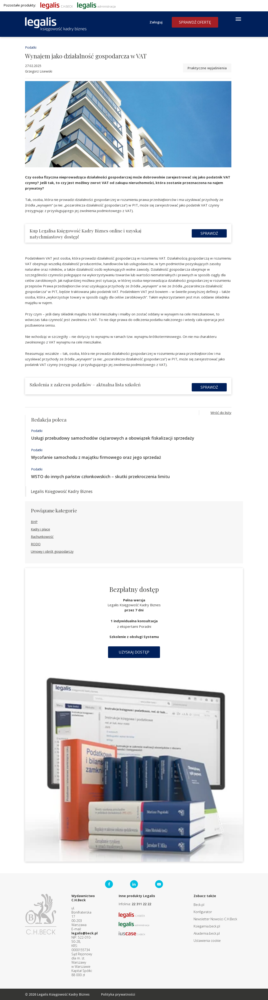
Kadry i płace (40, 529)
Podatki (30, 47)
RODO (36, 544)
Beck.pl (199, 904)
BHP (34, 522)
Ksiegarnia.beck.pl (207, 926)
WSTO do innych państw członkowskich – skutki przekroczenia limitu (100, 476)
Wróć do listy (221, 412)
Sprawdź (209, 233)
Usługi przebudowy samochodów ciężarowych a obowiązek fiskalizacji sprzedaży (112, 438)
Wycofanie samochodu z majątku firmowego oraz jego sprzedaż (96, 457)
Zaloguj (156, 22)
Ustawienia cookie (207, 940)
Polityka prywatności (118, 994)
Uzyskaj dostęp (134, 652)
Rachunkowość (42, 536)
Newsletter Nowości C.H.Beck (215, 919)
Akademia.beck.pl (207, 933)
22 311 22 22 (141, 904)
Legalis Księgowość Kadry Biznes (62, 491)
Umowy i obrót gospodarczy (52, 551)
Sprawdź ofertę (195, 22)
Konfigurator (203, 912)
